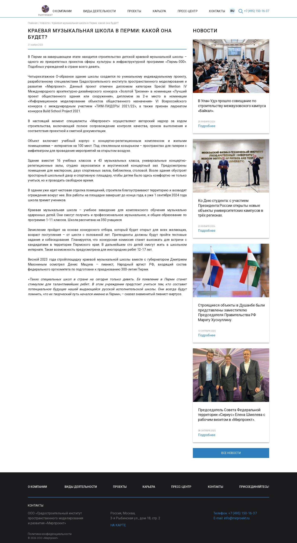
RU (232, 11)
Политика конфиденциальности (50, 534)
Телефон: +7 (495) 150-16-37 (235, 513)
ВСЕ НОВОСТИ (231, 453)
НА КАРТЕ (118, 525)
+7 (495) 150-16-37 (256, 11)
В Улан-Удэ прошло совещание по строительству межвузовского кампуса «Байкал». (232, 106)
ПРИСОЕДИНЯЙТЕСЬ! (254, 486)
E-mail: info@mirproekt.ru (231, 518)
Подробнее (206, 126)
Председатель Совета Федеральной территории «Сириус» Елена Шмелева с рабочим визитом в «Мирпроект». (231, 415)
